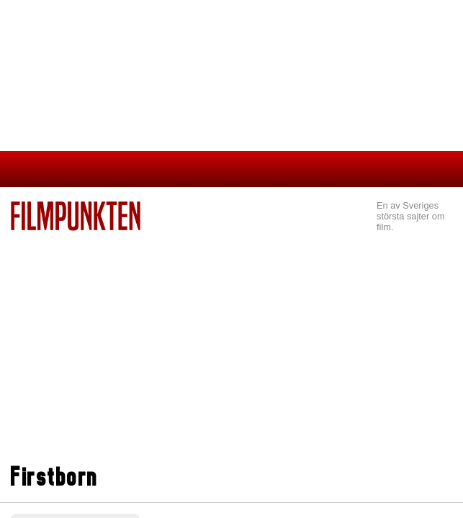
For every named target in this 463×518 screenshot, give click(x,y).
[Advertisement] (231, 349)
